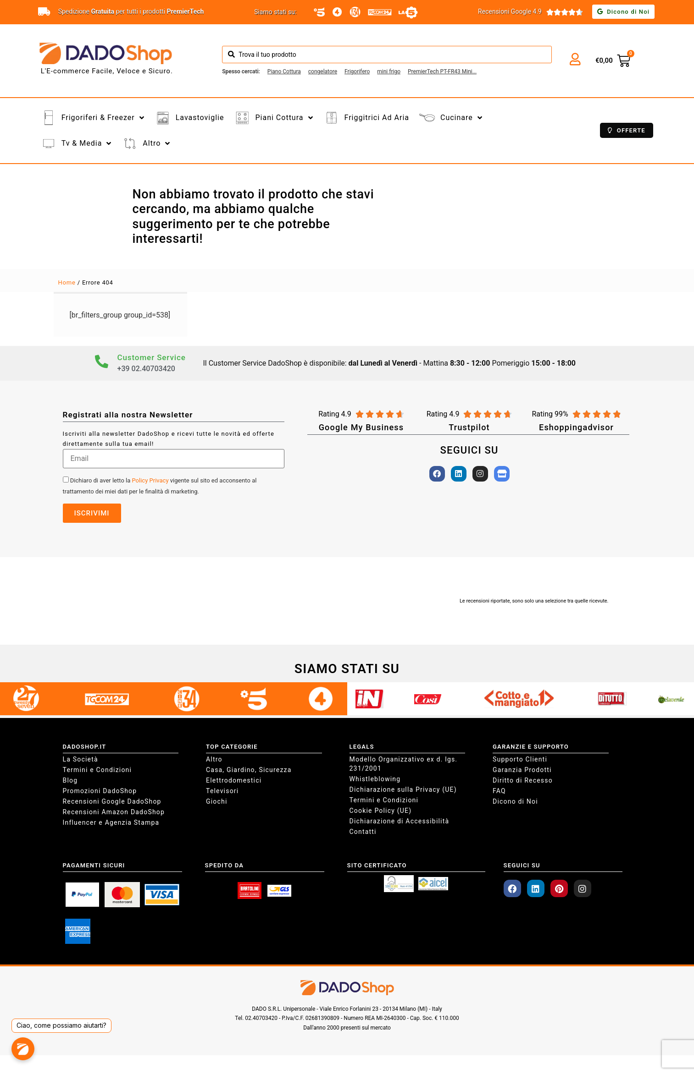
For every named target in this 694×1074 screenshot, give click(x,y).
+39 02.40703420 (146, 368)
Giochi (217, 801)
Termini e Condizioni (97, 769)
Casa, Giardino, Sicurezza (249, 769)
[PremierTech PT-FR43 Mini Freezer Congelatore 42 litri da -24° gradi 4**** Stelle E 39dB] (442, 71)
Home (67, 282)
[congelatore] (322, 71)
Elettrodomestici (233, 780)
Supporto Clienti (520, 759)
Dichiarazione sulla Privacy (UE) (403, 789)
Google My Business (361, 427)
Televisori (222, 791)
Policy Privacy (150, 480)
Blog (70, 780)
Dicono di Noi (515, 801)
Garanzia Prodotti (522, 769)
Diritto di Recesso (523, 780)
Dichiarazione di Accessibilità (400, 821)
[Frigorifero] (357, 71)
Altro (214, 759)
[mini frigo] (388, 71)
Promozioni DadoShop (100, 791)
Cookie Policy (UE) (381, 810)
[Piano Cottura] (284, 71)
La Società (80, 759)
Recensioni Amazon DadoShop (114, 812)
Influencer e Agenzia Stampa (111, 822)
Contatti (363, 831)
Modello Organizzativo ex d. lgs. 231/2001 (404, 764)
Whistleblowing (375, 779)
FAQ (499, 791)
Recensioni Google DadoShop (112, 801)
